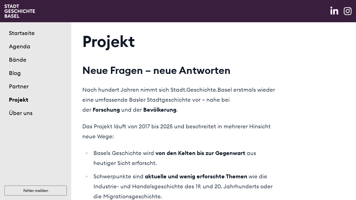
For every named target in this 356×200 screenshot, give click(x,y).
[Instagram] (348, 11)
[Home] (19, 11)
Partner (19, 86)
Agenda (19, 46)
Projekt (18, 99)
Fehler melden (35, 190)
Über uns (21, 112)
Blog (15, 72)
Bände (17, 59)
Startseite (22, 32)
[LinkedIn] (334, 11)
